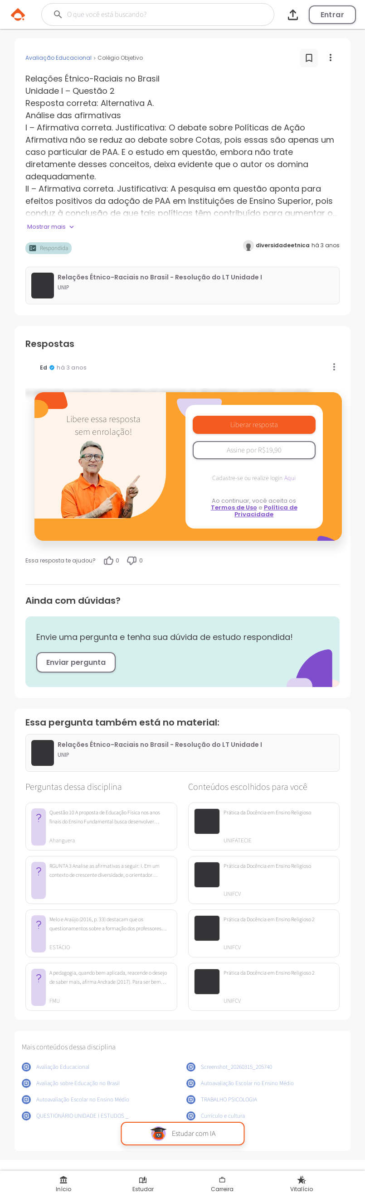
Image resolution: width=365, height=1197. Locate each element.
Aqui (290, 478)
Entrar (332, 15)
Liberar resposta (254, 425)
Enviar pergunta (76, 662)
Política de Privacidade (265, 511)
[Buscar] (149, 14)
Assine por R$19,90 (254, 450)
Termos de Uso (234, 507)
